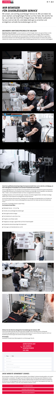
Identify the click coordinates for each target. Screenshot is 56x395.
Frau (7, 356)
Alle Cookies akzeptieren (28, 386)
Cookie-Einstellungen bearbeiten (28, 392)
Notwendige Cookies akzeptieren (28, 389)
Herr (13, 356)
